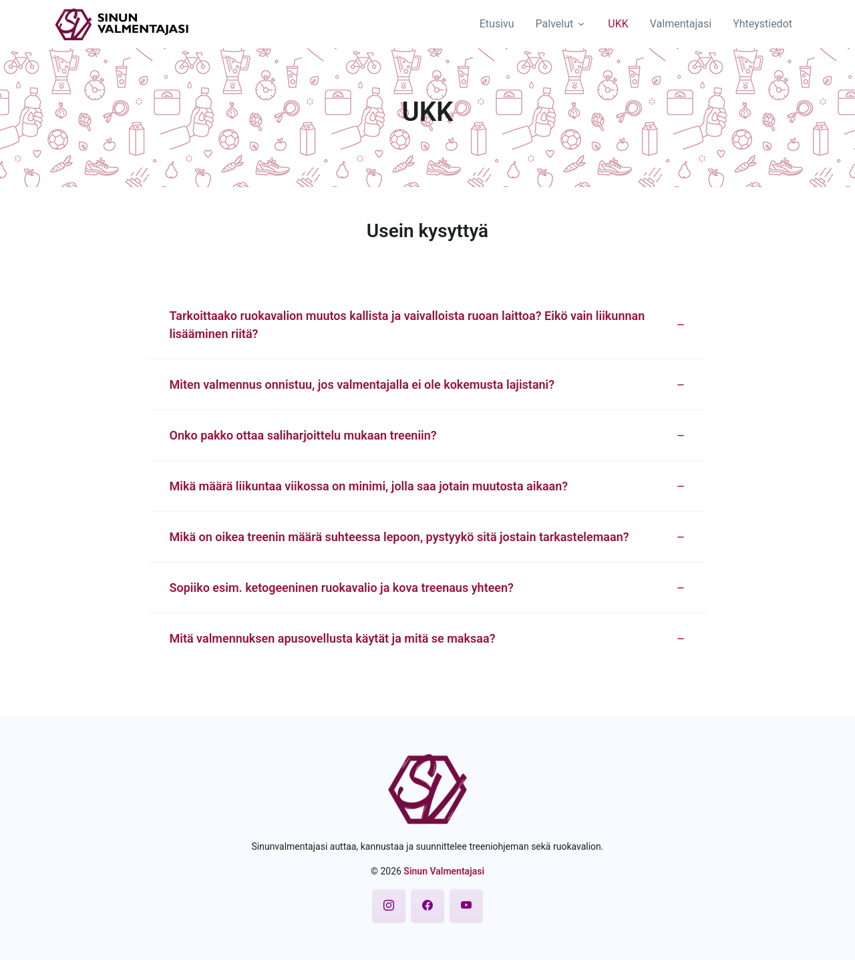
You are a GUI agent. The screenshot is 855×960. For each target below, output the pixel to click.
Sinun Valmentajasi (443, 871)
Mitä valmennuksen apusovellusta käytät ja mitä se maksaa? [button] (333, 638)
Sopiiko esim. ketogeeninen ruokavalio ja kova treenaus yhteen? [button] (342, 588)
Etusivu (497, 23)
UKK (618, 23)
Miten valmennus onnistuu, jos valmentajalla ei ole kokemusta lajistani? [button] (362, 384)
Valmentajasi (680, 23)
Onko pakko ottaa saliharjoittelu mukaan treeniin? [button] (303, 435)
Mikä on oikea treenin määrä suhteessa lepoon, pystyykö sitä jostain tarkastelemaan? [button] (399, 537)
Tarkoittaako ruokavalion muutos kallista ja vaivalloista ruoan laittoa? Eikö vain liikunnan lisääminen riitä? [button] (407, 325)
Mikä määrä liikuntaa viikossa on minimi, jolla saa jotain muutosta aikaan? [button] (369, 486)
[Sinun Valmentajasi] (122, 23)
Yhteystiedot (762, 23)
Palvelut (555, 23)
